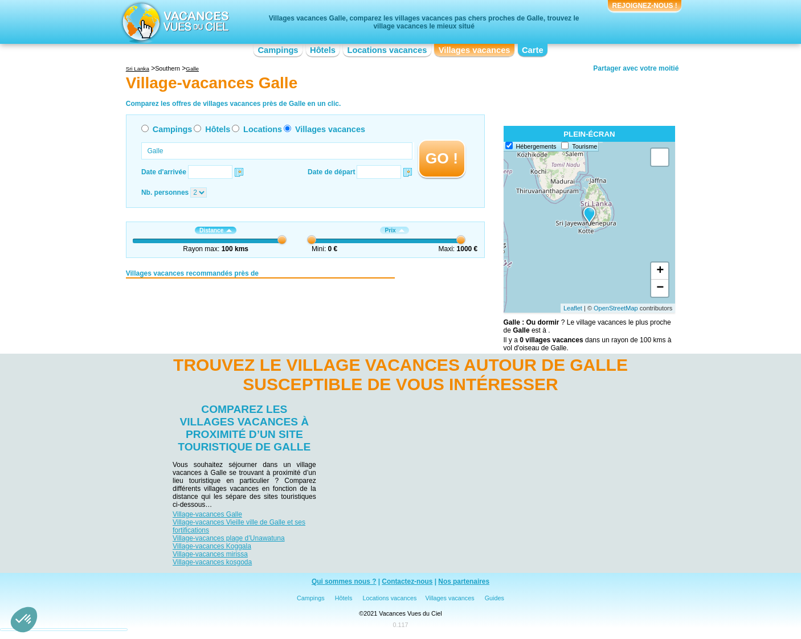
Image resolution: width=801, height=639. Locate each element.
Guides (494, 598)
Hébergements (536, 146)
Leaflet (572, 308)
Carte (532, 50)
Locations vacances (387, 50)
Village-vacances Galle (207, 514)
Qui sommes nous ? (344, 581)
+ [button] (660, 271)
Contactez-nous (407, 581)
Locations (262, 129)
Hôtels (323, 50)
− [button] (660, 288)
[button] (24, 619)
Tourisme (584, 146)
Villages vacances (474, 50)
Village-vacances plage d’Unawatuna (229, 538)
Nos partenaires (463, 581)
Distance (215, 230)
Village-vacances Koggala (212, 546)
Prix (394, 230)
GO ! (442, 158)
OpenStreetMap (616, 308)
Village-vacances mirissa (210, 554)
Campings (278, 50)
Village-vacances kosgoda (212, 562)
